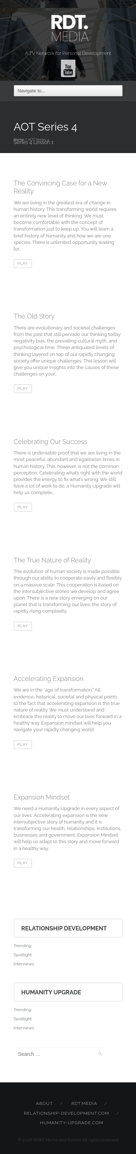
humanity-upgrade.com (71, 1122)
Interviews (24, 963)
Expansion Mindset (42, 797)
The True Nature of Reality (52, 560)
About (44, 1103)
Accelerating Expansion (49, 678)
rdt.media (84, 1103)
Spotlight (23, 954)
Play (23, 263)
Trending (23, 945)
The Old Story (34, 316)
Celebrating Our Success (50, 441)
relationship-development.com (66, 1113)
